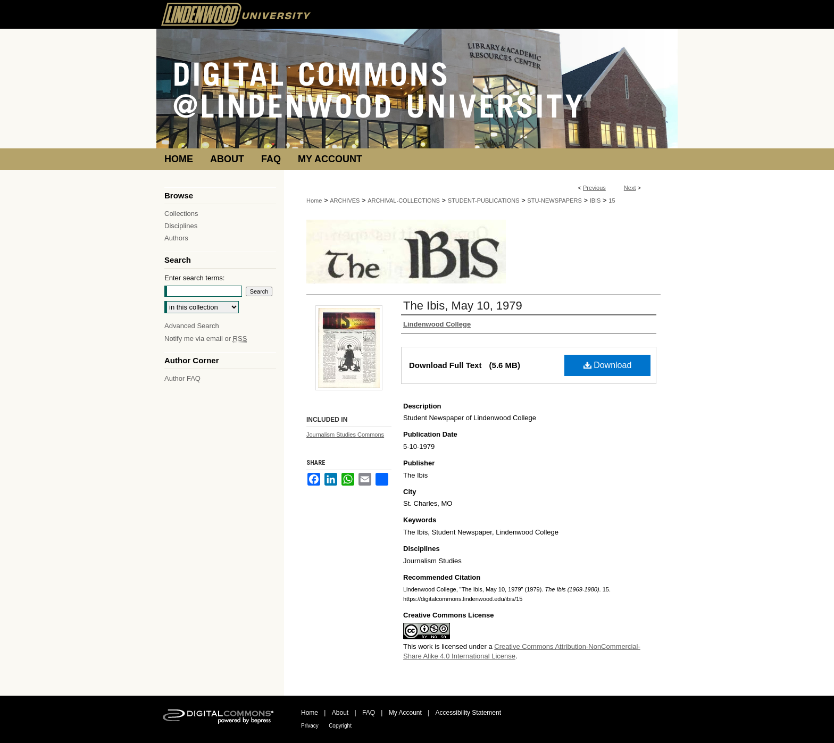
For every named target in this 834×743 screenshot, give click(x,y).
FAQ (368, 712)
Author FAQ (182, 378)
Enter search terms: (194, 278)
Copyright (340, 726)
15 (611, 200)
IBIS (595, 200)
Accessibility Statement (468, 712)
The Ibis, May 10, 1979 (462, 305)
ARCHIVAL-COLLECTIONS (404, 200)
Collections (181, 214)
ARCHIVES (345, 200)
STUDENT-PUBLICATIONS (484, 200)
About (340, 712)
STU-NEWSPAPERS (554, 200)
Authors (176, 238)
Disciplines (180, 226)
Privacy (310, 726)
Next (630, 188)
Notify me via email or (205, 339)
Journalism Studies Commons (345, 434)
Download (607, 365)
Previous (594, 188)
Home (314, 200)
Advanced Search (191, 326)
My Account (405, 712)
